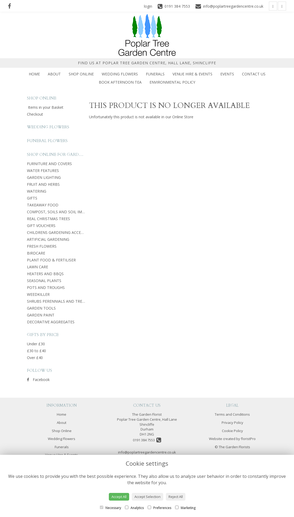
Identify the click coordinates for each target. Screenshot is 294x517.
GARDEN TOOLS (41, 308)
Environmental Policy (172, 82)
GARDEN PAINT (40, 315)
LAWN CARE (37, 266)
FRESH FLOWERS (42, 246)
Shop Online (81, 73)
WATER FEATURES (43, 170)
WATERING (36, 191)
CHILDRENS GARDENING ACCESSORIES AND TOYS (71, 232)
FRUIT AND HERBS (43, 184)
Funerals (155, 73)
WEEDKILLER (38, 294)
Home (34, 73)
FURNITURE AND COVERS (49, 163)
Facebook (38, 379)
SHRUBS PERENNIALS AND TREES (56, 301)
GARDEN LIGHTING (44, 177)
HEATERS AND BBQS (45, 273)
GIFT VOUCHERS (41, 225)
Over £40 (35, 357)
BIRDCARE (36, 253)
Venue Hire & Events (192, 73)
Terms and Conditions (232, 414)
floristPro (248, 438)
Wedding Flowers (120, 73)
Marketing (185, 508)
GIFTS (32, 198)
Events (227, 73)
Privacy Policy (232, 422)
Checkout (35, 114)
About (54, 73)
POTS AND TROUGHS (46, 287)
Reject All (176, 496)
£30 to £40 (36, 350)
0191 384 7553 (147, 440)
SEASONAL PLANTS (44, 280)
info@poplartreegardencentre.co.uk (147, 452)
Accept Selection (147, 496)
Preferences (159, 508)
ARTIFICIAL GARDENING (48, 239)
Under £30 (36, 343)
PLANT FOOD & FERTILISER (51, 259)
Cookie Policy (232, 430)
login (148, 6)
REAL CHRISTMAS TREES (48, 218)
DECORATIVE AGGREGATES (50, 321)
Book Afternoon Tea (120, 82)
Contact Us (253, 73)
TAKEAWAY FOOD (42, 204)
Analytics (134, 508)
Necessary (110, 508)
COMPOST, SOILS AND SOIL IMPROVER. (62, 211)
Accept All (119, 496)
